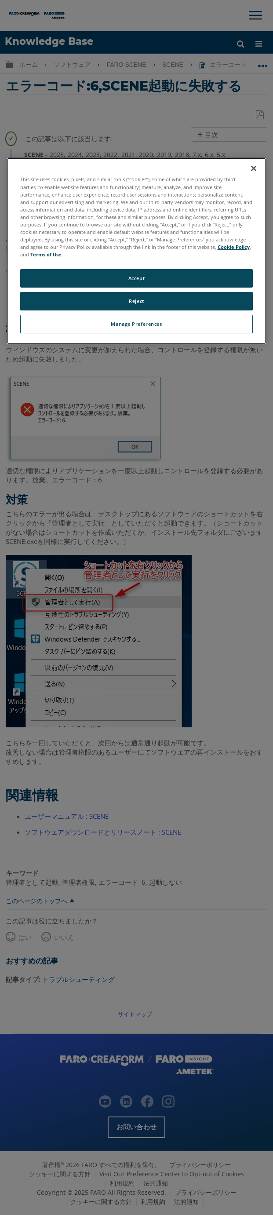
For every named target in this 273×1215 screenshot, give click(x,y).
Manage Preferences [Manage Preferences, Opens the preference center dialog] (136, 324)
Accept (136, 278)
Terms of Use (46, 254)
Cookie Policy (234, 247)
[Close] (253, 168)
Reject (136, 301)
